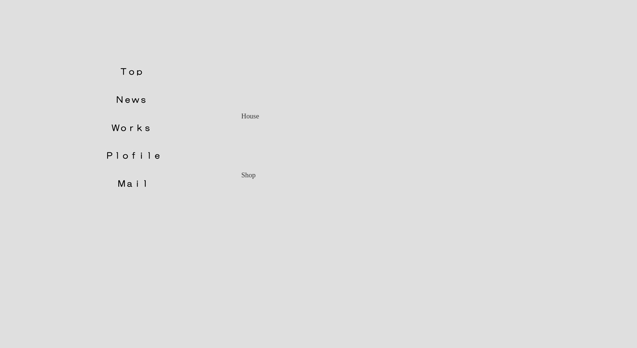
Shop (248, 175)
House (250, 116)
